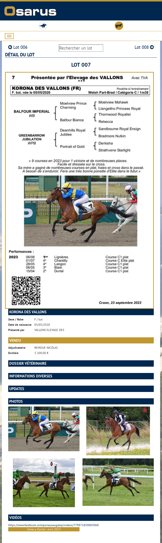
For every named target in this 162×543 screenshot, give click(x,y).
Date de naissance (19, 325)
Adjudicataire (16, 348)
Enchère (13, 353)
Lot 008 (144, 47)
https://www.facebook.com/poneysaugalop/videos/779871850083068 (53, 525)
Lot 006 (17, 47)
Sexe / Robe (15, 319)
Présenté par (16, 330)
